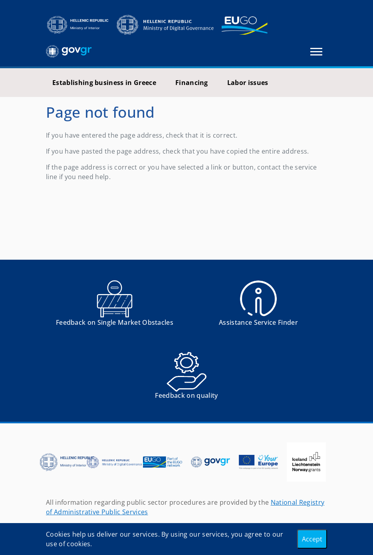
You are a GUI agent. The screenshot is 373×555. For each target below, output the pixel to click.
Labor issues (247, 82)
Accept (312, 539)
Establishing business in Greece (104, 82)
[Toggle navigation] (316, 51)
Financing (191, 82)
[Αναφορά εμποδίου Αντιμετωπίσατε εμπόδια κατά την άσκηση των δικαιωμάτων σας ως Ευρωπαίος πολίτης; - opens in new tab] (114, 306)
